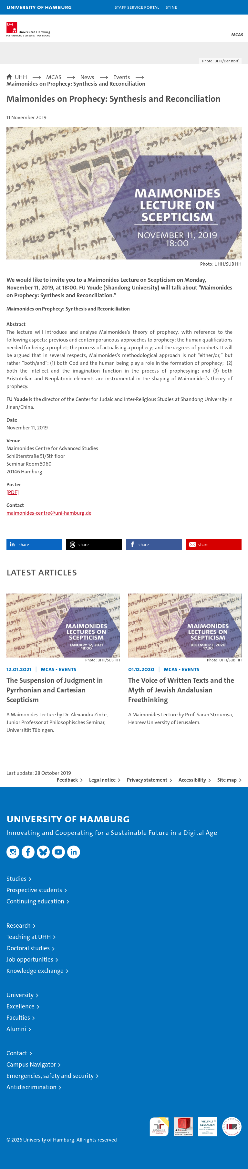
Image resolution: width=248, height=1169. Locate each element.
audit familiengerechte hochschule (159, 1126)
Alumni (16, 1029)
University (20, 995)
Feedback (67, 779)
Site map (227, 779)
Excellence (20, 1006)
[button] (223, 7)
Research (18, 926)
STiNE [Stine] (171, 7)
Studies (16, 879)
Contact (16, 1053)
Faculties (18, 1018)
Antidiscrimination (31, 1087)
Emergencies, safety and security (50, 1076)
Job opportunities (29, 959)
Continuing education (35, 901)
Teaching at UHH (28, 937)
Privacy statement (147, 779)
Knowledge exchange (35, 971)
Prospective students (34, 890)
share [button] (24, 544)
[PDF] (12, 492)
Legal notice (102, 779)
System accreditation (232, 1124)
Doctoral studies (28, 948)
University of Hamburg (39, 7)
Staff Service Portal (137, 7)
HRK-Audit (204, 1124)
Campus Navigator (31, 1064)
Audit (180, 1120)
